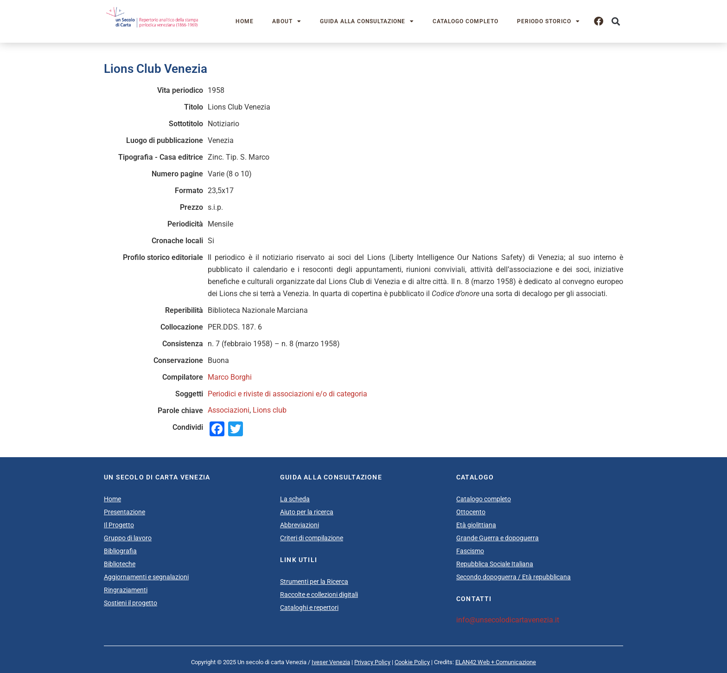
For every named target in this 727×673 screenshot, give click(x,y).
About (286, 21)
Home (245, 21)
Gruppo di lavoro (128, 538)
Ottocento (470, 512)
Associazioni (228, 410)
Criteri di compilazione (311, 538)
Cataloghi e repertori (309, 607)
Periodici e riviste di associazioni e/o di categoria (287, 393)
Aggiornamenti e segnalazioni (146, 577)
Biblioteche (119, 564)
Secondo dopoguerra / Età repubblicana (513, 577)
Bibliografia (120, 551)
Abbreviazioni (299, 525)
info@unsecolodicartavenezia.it (507, 619)
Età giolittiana (476, 525)
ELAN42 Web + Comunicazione (495, 662)
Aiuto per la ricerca (306, 512)
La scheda (295, 499)
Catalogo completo (465, 21)
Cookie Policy (412, 662)
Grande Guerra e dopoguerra (497, 538)
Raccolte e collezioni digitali (319, 594)
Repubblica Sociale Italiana (494, 564)
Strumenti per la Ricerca (314, 581)
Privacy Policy (372, 662)
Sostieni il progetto (130, 603)
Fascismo (470, 551)
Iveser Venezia (331, 662)
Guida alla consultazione (367, 21)
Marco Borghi (230, 377)
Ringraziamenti (125, 590)
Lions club (270, 410)
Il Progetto (119, 525)
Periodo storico (548, 21)
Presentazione (124, 512)
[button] (615, 21)
